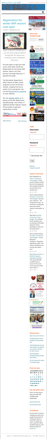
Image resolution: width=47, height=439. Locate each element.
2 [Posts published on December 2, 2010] (36, 375)
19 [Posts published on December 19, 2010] (42, 379)
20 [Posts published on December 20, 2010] (31, 381)
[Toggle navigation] (43, 12)
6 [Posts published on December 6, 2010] (30, 377)
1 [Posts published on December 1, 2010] (34, 375)
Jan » (36, 385)
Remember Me (36, 156)
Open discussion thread (37, 336)
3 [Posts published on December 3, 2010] (38, 375)
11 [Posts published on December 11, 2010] (40, 377)
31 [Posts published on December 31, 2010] (38, 383)
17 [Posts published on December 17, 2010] (38, 379)
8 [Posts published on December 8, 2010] (34, 377)
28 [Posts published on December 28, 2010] (33, 383)
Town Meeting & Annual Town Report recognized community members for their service (37, 348)
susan (6, 29)
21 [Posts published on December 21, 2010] (33, 381)
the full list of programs (17, 91)
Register (32, 166)
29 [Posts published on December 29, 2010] (34, 383)
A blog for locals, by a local (37, 2)
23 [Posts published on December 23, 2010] (36, 381)
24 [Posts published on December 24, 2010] (38, 381)
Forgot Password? (35, 168)
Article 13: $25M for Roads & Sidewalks (37, 256)
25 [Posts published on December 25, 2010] (40, 381)
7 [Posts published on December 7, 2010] (32, 377)
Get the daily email (35, 405)
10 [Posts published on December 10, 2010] (38, 377)
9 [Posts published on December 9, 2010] (36, 377)
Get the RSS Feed (35, 402)
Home (9, 436)
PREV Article (7, 121)
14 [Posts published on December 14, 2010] (33, 379)
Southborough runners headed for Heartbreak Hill (36, 340)
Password (34, 144)
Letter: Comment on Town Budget (35, 179)
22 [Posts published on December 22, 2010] (34, 381)
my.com (11, 2)
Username (34, 131)
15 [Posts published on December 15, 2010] (34, 379)
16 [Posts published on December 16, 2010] (36, 379)
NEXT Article (22, 121)
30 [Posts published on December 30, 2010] (36, 383)
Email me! (33, 428)
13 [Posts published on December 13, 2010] (31, 379)
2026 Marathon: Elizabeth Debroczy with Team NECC (37, 355)
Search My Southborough (35, 35)
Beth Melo (33, 254)
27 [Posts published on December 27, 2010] (31, 383)
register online (14, 98)
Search (41, 39)
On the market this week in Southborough (37, 361)
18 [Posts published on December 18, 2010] (40, 379)
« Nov (32, 385)
